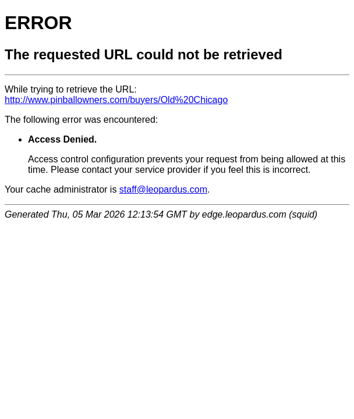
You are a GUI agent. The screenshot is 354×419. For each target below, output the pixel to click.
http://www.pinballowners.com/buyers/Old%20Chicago (116, 100)
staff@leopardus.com (163, 189)
